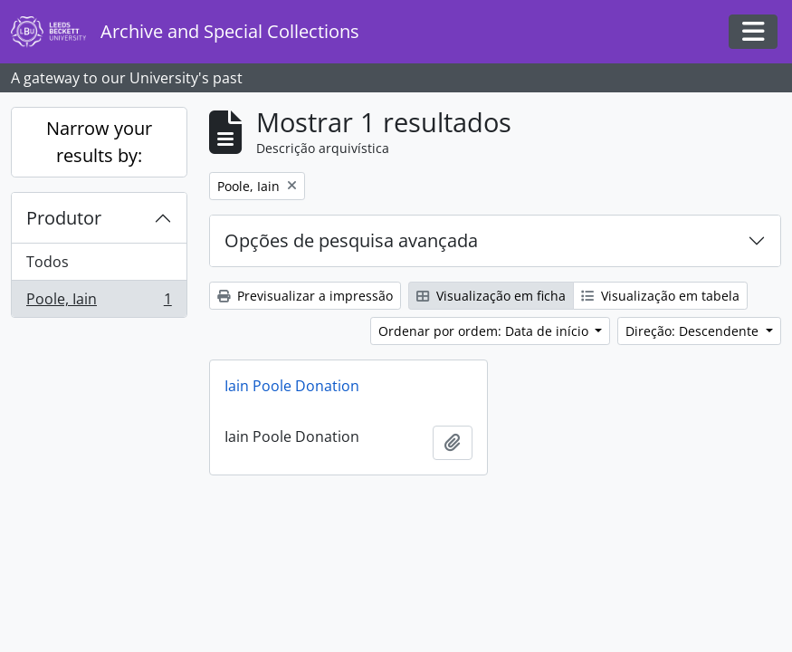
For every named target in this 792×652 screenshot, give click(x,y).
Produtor (63, 218)
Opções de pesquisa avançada (351, 240)
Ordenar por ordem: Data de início (485, 331)
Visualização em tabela (660, 295)
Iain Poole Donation (291, 386)
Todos (47, 262)
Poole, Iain (98, 302)
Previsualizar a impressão (305, 295)
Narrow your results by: (99, 142)
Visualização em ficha (491, 295)
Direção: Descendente (693, 331)
